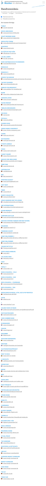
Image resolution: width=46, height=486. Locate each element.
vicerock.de (6, 115)
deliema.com (6, 299)
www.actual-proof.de (9, 437)
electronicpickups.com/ (9, 350)
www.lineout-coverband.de (11, 453)
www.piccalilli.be (8, 120)
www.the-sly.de (7, 473)
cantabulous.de (7, 171)
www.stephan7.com (9, 304)
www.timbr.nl (7, 191)
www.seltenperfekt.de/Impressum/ (13, 104)
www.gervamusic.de (9, 140)
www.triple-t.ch (7, 268)
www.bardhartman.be (9, 63)
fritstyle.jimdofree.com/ (10, 248)
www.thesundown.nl (9, 443)
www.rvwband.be (8, 340)
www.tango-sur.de (8, 478)
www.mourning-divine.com (11, 432)
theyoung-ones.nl (8, 258)
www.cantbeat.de (8, 186)
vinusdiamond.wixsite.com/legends (13, 202)
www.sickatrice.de (8, 48)
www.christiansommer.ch (10, 320)
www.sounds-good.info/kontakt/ (12, 125)
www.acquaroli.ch (8, 273)
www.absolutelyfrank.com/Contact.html (14, 43)
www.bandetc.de (8, 402)
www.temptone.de (8, 166)
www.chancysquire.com (10, 156)
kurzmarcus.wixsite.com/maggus (12, 161)
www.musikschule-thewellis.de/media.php (15, 417)
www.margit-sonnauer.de (10, 458)
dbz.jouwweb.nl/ (8, 176)
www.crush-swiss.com (9, 150)
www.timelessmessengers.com (12, 109)
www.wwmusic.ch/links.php (11, 32)
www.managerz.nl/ (8, 325)
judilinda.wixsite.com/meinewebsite (13, 361)
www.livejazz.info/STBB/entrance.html (14, 222)
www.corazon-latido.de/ (10, 99)
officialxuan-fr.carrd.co (9, 53)
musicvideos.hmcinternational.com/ (13, 207)
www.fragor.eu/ (7, 330)
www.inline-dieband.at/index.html (13, 94)
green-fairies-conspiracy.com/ (12, 130)
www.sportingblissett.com (10, 181)
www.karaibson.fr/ (8, 366)
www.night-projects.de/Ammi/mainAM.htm (15, 386)
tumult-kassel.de (8, 27)
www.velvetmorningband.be (11, 38)
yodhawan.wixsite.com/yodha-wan (13, 381)
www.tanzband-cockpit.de (10, 232)
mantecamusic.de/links (9, 294)
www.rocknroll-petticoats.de (11, 448)
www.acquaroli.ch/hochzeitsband (12, 284)
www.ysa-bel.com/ (8, 135)
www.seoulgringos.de (9, 427)
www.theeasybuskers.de (10, 84)
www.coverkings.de (8, 407)
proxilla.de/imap (7, 376)
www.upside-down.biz (9, 396)
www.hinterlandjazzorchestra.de (12, 391)
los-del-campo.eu (8, 58)
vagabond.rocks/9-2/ (9, 227)
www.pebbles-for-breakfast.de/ (12, 89)
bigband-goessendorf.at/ (10, 422)
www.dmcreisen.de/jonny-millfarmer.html (15, 237)
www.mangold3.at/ (8, 68)
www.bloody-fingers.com (10, 412)
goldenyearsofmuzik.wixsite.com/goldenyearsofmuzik (18, 309)
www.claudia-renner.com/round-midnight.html (16, 212)
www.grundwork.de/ (9, 196)
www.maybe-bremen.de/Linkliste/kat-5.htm (16, 371)
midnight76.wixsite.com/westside (13, 345)
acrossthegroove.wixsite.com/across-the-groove (17, 79)
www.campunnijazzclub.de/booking (13, 217)
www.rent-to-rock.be (9, 355)
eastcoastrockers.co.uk (9, 314)
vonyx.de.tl (6, 253)
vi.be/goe (5, 263)
